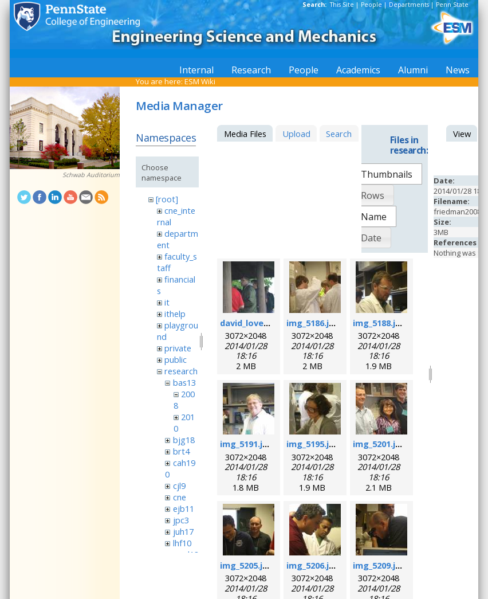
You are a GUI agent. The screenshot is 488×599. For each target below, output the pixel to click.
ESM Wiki (199, 81)
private (177, 348)
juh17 (183, 531)
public (175, 359)
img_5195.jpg (313, 443)
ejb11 (183, 508)
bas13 (184, 382)
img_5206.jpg (313, 565)
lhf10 (182, 543)
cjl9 (179, 485)
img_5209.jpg (379, 565)
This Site (342, 5)
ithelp (175, 313)
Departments (409, 5)
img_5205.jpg (246, 565)
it (167, 302)
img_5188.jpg (379, 322)
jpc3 (181, 520)
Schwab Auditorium (91, 175)
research (181, 371)
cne (179, 497)
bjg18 (184, 439)
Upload (296, 133)
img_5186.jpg (313, 322)
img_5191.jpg (246, 443)
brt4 (181, 451)
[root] (167, 199)
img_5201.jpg (379, 443)
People (371, 5)
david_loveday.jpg (257, 322)
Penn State (452, 5)
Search (339, 133)
